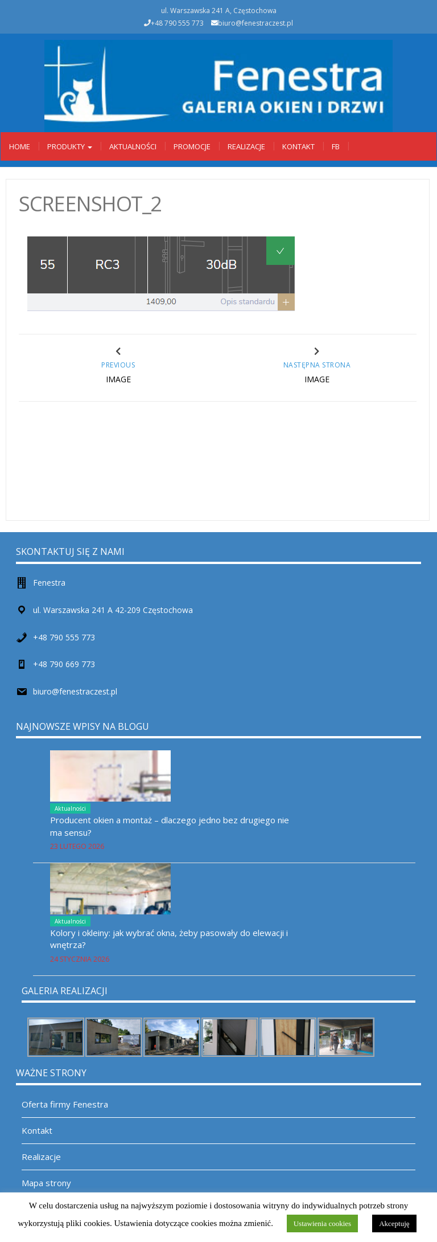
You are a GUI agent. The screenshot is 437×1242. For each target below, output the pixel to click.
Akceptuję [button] (394, 1223)
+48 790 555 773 (64, 637)
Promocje (192, 146)
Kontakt (298, 146)
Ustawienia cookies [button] (322, 1223)
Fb (336, 146)
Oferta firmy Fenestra (65, 1104)
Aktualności (132, 146)
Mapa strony (46, 1182)
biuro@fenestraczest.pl (255, 23)
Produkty (69, 146)
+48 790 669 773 (64, 664)
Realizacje (246, 146)
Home (19, 146)
